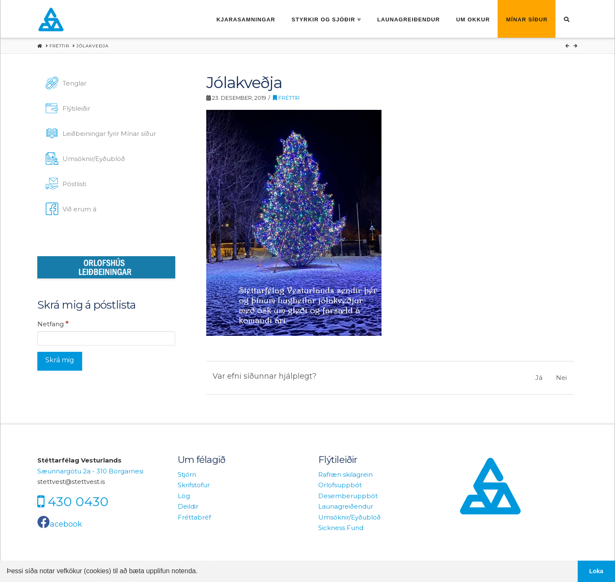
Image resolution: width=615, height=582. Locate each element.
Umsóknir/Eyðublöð (349, 517)
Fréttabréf (194, 517)
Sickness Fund (340, 528)
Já (538, 378)
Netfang (53, 323)
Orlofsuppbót (340, 485)
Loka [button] (596, 571)
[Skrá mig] (59, 361)
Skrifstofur (194, 485)
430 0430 (78, 501)
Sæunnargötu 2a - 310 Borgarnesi (90, 471)
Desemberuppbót (348, 496)
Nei (561, 378)
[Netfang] (106, 338)
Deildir (188, 506)
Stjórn (187, 474)
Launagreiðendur (345, 506)
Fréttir (286, 98)
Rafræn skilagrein (345, 474)
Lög (184, 496)
